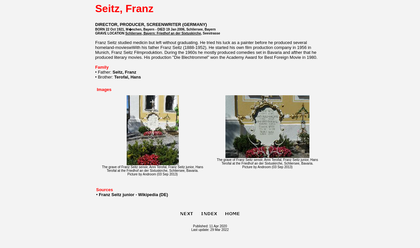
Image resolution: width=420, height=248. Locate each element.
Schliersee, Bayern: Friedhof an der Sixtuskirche (163, 33)
